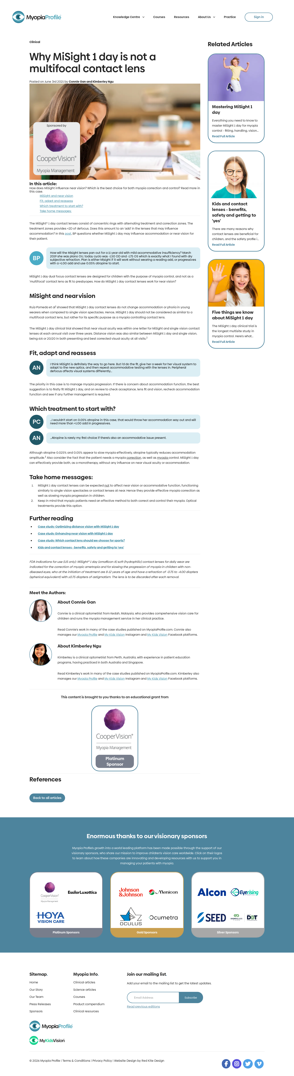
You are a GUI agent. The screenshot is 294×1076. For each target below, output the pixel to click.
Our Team (36, 997)
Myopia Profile (87, 634)
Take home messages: (56, 211)
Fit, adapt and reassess (56, 201)
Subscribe (190, 997)
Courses (159, 17)
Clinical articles (84, 982)
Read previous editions (143, 1006)
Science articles (84, 989)
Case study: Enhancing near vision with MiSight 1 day (75, 533)
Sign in (259, 17)
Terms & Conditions (76, 1061)
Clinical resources (86, 1011)
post (68, 233)
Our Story (36, 989)
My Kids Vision (114, 634)
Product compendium (88, 1004)
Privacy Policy (102, 1061)
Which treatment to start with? (61, 206)
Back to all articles (47, 798)
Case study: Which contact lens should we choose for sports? (81, 540)
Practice (230, 17)
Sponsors (36, 1011)
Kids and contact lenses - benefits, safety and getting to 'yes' (81, 547)
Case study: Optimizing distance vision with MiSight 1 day (78, 526)
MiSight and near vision (56, 196)
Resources (181, 17)
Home (33, 982)
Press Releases (40, 1004)
